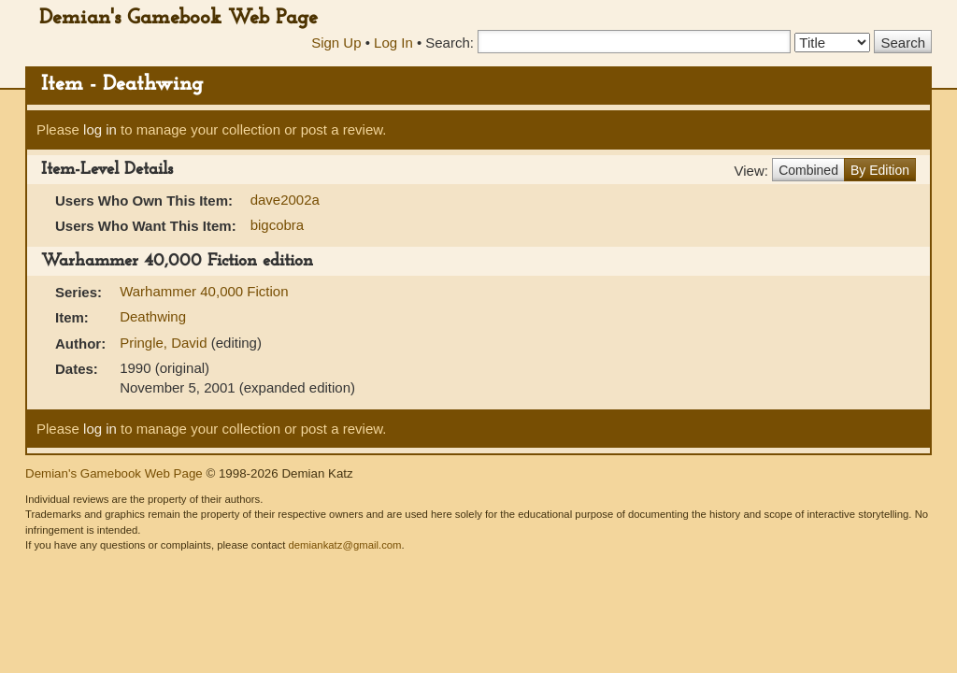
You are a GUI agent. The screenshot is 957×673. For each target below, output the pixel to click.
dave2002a (285, 200)
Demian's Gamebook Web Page (178, 18)
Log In (393, 42)
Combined (808, 170)
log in (100, 129)
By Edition (879, 170)
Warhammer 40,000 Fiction (204, 291)
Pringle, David (165, 343)
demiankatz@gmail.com (344, 545)
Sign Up (336, 42)
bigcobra (277, 225)
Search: (449, 42)
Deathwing (153, 316)
